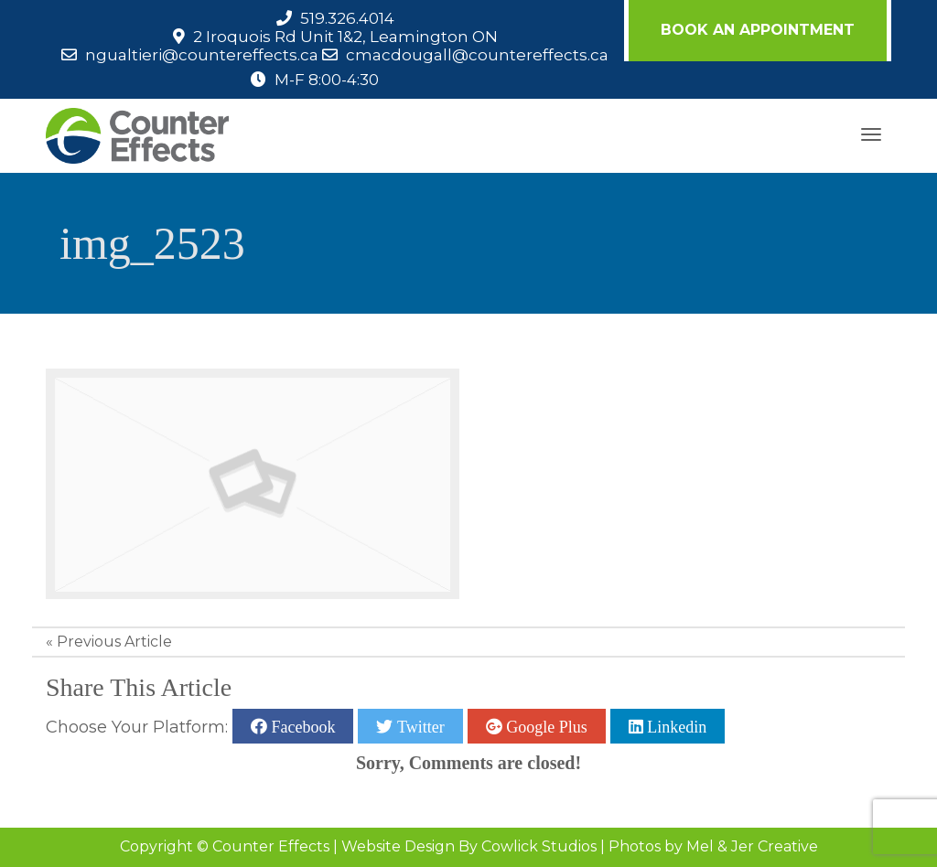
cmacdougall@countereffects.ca (477, 55)
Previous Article (114, 641)
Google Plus (544, 726)
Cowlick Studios (539, 846)
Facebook (301, 726)
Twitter (418, 726)
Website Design (398, 846)
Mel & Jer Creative (752, 846)
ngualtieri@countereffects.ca (201, 55)
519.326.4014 (347, 18)
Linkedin (675, 726)
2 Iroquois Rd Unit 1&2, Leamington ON (345, 36)
